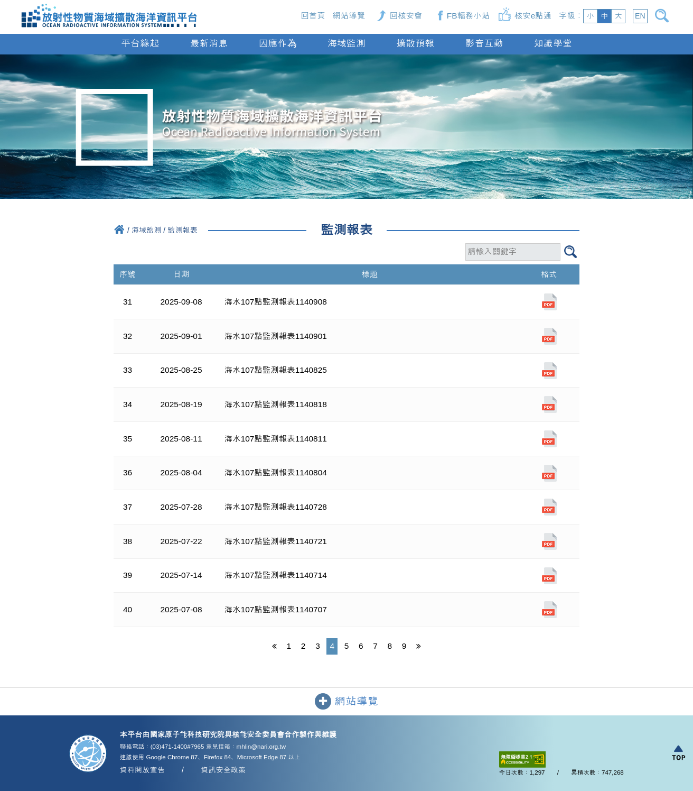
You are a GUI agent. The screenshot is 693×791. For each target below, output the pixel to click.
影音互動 (484, 43)
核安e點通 (532, 15)
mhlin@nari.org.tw (261, 746)
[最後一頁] (418, 646)
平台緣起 (140, 43)
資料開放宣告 (142, 770)
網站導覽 (348, 15)
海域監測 (346, 43)
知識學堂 (553, 43)
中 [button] (604, 16)
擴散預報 (415, 43)
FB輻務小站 (468, 15)
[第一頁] (274, 646)
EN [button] (640, 16)
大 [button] (618, 16)
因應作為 (278, 43)
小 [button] (590, 16)
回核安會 (406, 15)
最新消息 (209, 43)
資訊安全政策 (223, 770)
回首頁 (313, 15)
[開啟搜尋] (663, 15)
